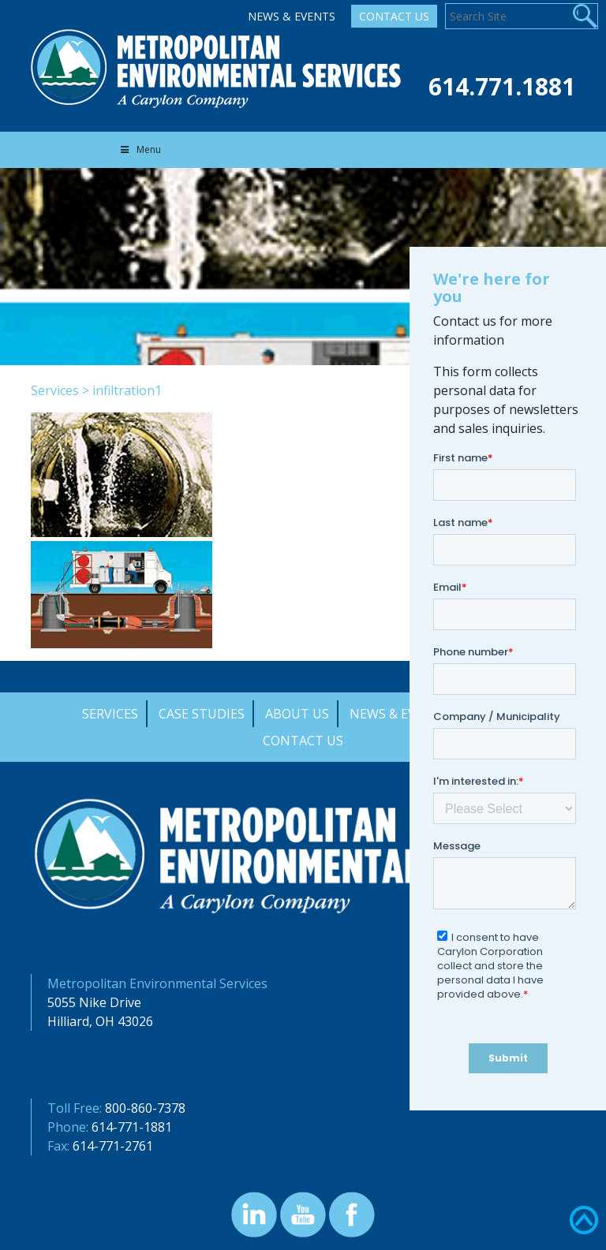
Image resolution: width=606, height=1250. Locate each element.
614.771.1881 (501, 86)
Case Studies (202, 713)
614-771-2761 (113, 1146)
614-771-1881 (132, 1127)
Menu (139, 149)
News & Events (291, 16)
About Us (297, 713)
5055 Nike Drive (94, 1002)
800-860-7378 (145, 1108)
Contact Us (394, 16)
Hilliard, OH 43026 (100, 1021)
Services (55, 390)
